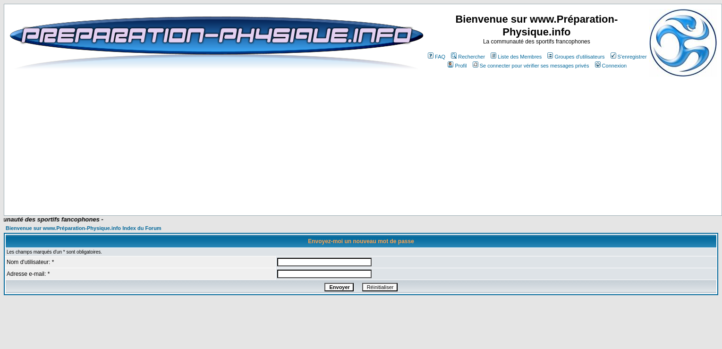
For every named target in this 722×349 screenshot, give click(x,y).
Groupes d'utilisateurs (575, 57)
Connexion (611, 65)
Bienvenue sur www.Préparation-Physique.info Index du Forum (83, 228)
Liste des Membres (516, 57)
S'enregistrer (629, 57)
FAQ (436, 57)
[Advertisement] (216, 187)
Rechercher (468, 57)
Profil (457, 65)
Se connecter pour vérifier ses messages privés (531, 65)
